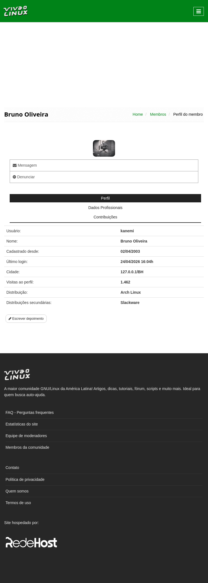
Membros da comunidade (27, 447)
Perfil (105, 198)
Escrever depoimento (26, 319)
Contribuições (105, 217)
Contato (12, 467)
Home (138, 114)
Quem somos (17, 491)
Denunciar (24, 177)
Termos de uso (18, 503)
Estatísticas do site (22, 424)
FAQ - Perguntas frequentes (30, 412)
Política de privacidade (25, 479)
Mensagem (25, 165)
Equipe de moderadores (26, 436)
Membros (158, 114)
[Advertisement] (104, 64)
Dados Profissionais (105, 207)
